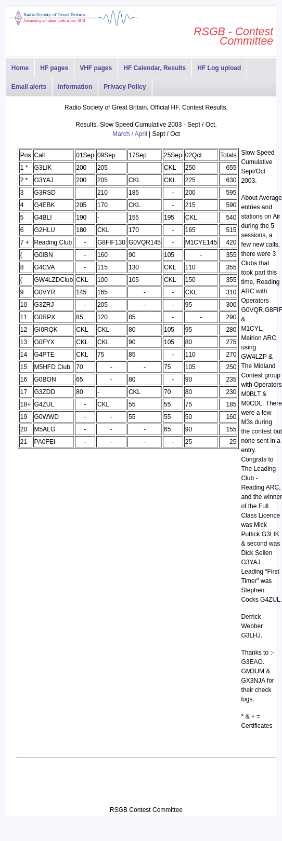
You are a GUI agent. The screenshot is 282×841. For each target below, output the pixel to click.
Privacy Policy (125, 86)
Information (75, 86)
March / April (129, 134)
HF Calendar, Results (154, 68)
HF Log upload (219, 68)
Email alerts (28, 86)
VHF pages (96, 68)
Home (20, 68)
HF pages (54, 68)
